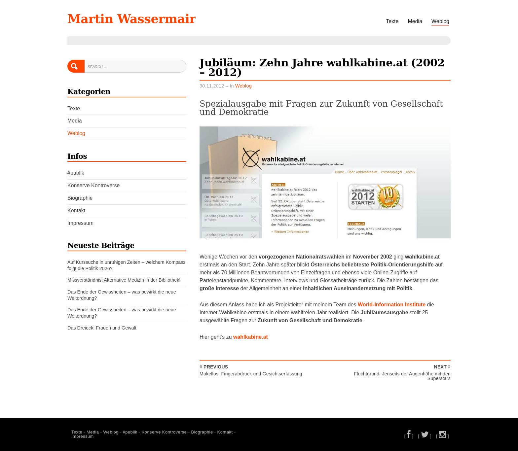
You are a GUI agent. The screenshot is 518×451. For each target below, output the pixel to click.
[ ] (409, 436)
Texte (392, 21)
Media (415, 21)
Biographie (80, 198)
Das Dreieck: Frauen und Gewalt (101, 327)
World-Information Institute (392, 304)
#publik (75, 173)
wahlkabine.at (250, 337)
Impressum (80, 223)
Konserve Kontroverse (93, 185)
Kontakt (76, 210)
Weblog (440, 21)
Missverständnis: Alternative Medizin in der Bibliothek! (123, 280)
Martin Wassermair (131, 19)
